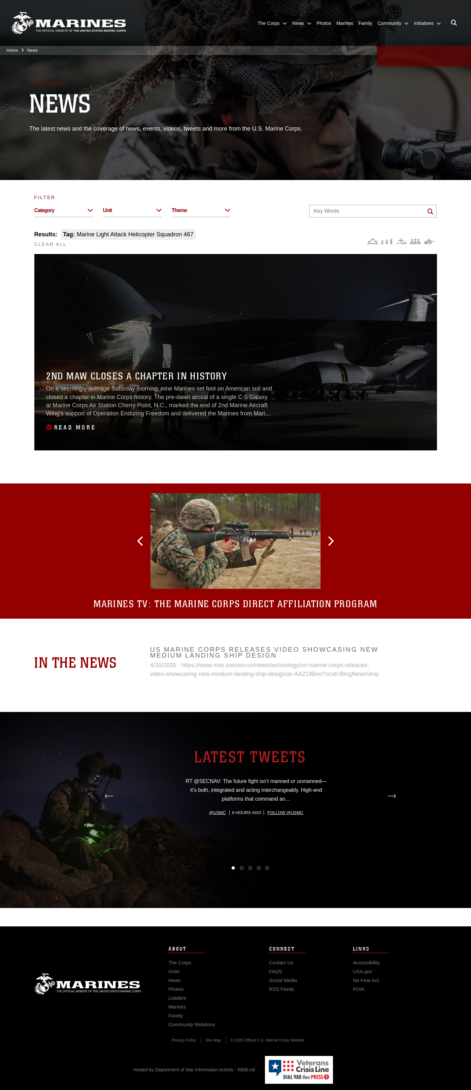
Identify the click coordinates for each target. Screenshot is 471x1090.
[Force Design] (372, 241)
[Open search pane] (454, 23)
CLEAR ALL (50, 244)
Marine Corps (88, 992)
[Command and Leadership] (415, 241)
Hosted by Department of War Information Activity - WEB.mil (194, 1069)
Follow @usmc (285, 843)
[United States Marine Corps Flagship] (68, 23)
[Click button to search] (430, 211)
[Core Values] (401, 241)
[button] (150, 541)
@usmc (217, 843)
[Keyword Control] (373, 211)
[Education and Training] (386, 241)
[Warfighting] (429, 241)
